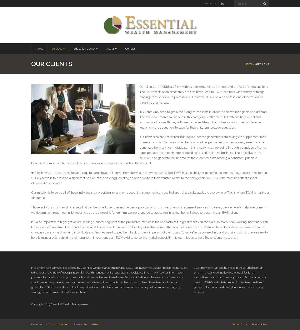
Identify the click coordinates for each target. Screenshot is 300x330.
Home (248, 63)
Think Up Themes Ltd (60, 324)
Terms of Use (239, 324)
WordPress (94, 324)
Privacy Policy (259, 324)
